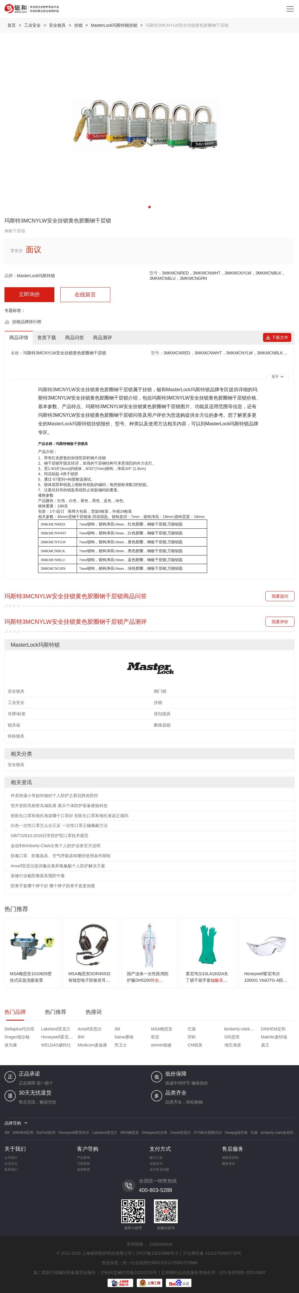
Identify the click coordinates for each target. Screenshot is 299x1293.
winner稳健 (161, 1045)
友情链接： (137, 1244)
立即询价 (29, 294)
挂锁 (78, 25)
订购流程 (83, 1163)
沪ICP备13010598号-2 (157, 1253)
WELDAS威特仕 (56, 1045)
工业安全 (32, 25)
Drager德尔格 (17, 1037)
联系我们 (11, 1169)
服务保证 (228, 1163)
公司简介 (11, 1157)
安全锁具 (57, 25)
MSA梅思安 (161, 1029)
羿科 (192, 1037)
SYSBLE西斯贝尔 (208, 1133)
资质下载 (46, 337)
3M (117, 1029)
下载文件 (277, 337)
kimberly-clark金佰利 (241, 1029)
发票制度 (83, 1169)
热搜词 (94, 1012)
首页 (11, 25)
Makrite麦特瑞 (274, 1037)
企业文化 (11, 1163)
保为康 (10, 1045)
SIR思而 (232, 1037)
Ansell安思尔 (90, 1029)
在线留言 (85, 295)
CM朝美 (195, 1045)
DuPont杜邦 (46, 1133)
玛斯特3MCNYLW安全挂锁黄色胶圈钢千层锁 (85, 389)
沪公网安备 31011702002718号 (212, 1253)
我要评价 (280, 621)
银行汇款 (156, 1157)
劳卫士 (120, 1045)
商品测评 (102, 337)
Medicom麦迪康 (92, 1045)
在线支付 (156, 1163)
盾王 (265, 1045)
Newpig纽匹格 (236, 1133)
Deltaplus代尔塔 (19, 1029)
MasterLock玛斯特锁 (36, 275)
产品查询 (83, 1157)
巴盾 (192, 1029)
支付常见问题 (159, 1169)
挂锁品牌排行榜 (26, 321)
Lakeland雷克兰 (55, 1029)
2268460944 (160, 1244)
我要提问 (280, 596)
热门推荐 (55, 1012)
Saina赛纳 (123, 1037)
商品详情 (18, 337)
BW (81, 1037)
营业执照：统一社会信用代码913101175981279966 (149, 1262)
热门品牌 (15, 1012)
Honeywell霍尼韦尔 (58, 1037)
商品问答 (74, 337)
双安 (155, 1037)
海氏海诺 (232, 1045)
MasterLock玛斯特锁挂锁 (114, 25)
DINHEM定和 (273, 1029)
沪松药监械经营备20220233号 (129, 1272)
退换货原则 (230, 1157)
